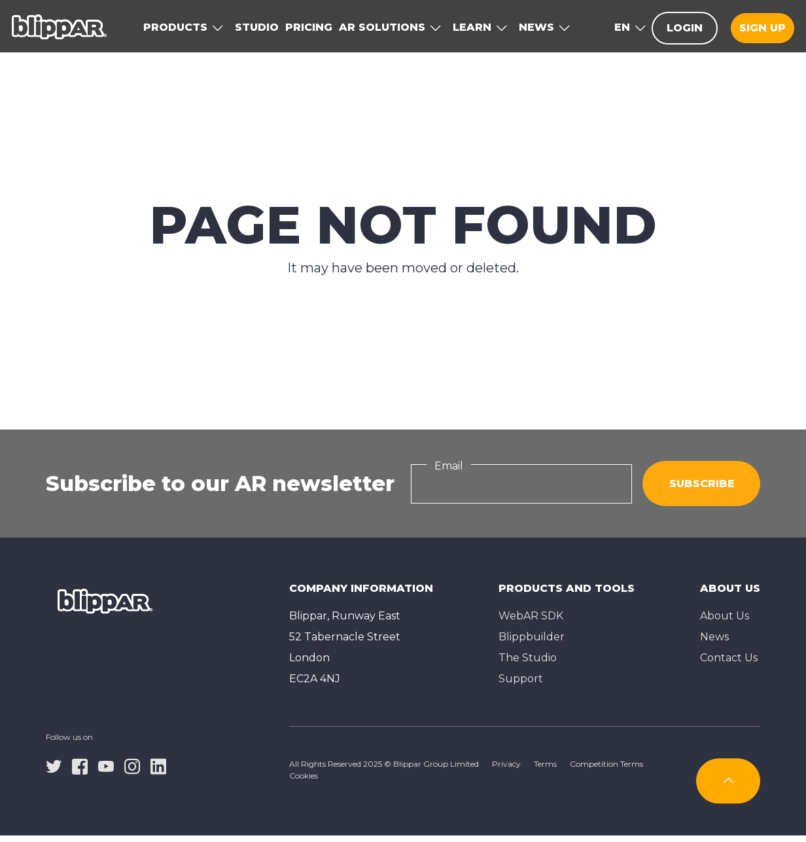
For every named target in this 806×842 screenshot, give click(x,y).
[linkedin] (158, 765)
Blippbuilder (532, 637)
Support (521, 678)
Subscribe (702, 483)
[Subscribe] (728, 780)
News (714, 637)
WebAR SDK (531, 616)
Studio (257, 27)
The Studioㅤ (528, 657)
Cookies (303, 775)
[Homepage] (59, 26)
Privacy (506, 764)
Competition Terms (606, 764)
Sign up (762, 28)
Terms (545, 764)
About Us (724, 616)
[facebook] (80, 765)
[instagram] (132, 765)
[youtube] (106, 765)
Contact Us (729, 657)
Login (685, 28)
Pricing (308, 27)
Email (448, 466)
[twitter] (53, 765)
